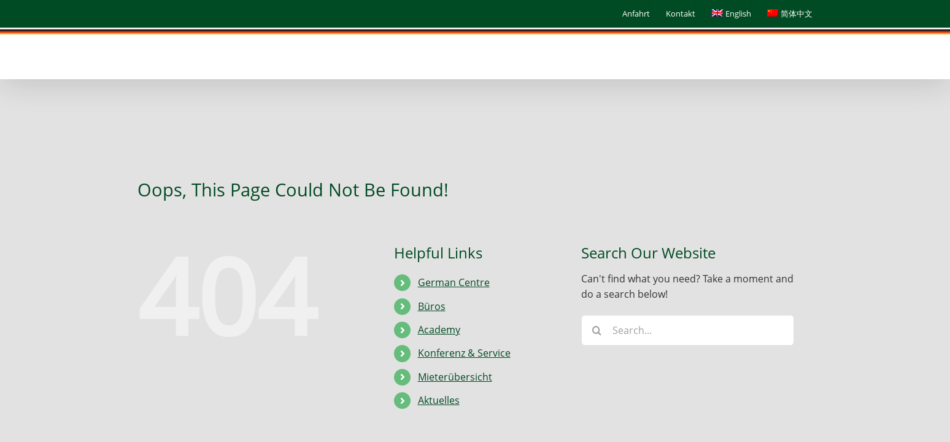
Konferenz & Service (464, 353)
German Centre (454, 282)
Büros (432, 306)
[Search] (596, 330)
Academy (439, 329)
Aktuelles (439, 400)
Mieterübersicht (455, 377)
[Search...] (687, 330)
